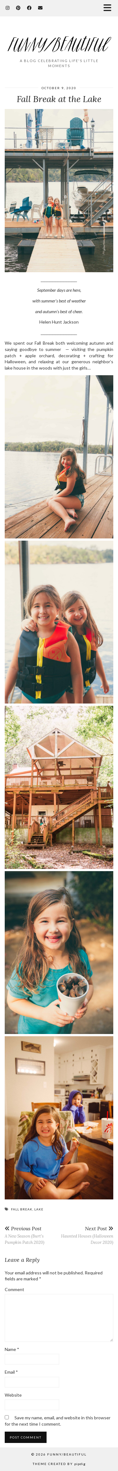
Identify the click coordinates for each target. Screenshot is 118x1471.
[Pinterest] (18, 7)
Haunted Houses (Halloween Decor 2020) (86, 1235)
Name (12, 1349)
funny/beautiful (67, 1454)
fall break (21, 1209)
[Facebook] (29, 7)
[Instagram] (8, 7)
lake (38, 1209)
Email (11, 1372)
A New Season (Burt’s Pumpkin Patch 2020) (32, 1235)
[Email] (40, 7)
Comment (14, 1289)
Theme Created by (59, 1464)
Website (13, 1395)
